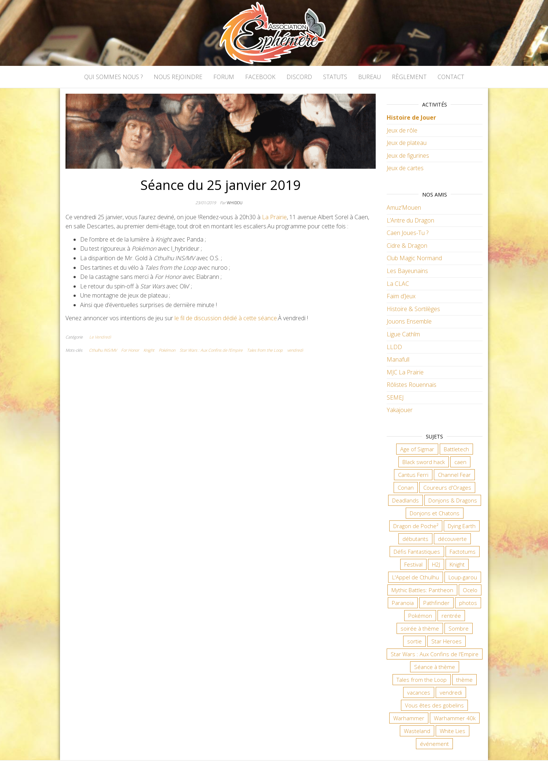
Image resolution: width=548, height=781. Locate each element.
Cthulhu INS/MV (103, 350)
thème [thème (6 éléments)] (464, 679)
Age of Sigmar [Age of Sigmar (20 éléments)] (417, 449)
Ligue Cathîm (403, 334)
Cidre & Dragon (407, 246)
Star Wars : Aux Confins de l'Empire (211, 350)
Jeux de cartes (405, 168)
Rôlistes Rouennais (411, 385)
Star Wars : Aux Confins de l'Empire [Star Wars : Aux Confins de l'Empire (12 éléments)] (434, 654)
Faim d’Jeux (401, 296)
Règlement (409, 77)
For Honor (130, 350)
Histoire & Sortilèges (413, 309)
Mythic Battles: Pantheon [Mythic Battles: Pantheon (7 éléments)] (422, 590)
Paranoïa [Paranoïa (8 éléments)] (403, 602)
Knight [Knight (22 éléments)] (457, 564)
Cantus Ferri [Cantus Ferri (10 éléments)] (413, 474)
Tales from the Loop (265, 350)
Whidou (235, 202)
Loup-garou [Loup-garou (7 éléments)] (462, 577)
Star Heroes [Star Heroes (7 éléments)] (446, 641)
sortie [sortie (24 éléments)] (414, 641)
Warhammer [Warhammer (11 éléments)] (408, 718)
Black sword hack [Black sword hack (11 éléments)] (423, 462)
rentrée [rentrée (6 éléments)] (451, 615)
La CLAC (398, 284)
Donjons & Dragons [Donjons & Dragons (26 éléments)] (452, 500)
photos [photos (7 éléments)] (468, 602)
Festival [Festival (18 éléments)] (413, 564)
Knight (148, 350)
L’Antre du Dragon (410, 220)
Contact (451, 77)
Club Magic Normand (414, 258)
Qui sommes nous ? (113, 77)
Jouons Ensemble (409, 321)
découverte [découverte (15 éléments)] (452, 538)
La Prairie (274, 217)
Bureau (369, 77)
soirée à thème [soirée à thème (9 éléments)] (420, 628)
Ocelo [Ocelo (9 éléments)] (470, 590)
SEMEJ (395, 397)
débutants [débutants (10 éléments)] (415, 538)
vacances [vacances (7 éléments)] (418, 692)
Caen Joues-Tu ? (407, 233)
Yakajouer (400, 410)
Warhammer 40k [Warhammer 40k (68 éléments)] (455, 718)
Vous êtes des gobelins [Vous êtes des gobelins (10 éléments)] (434, 705)
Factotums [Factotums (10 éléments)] (463, 551)
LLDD (394, 347)
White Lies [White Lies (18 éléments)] (452, 731)
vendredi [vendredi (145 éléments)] (451, 692)
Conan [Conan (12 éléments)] (406, 487)
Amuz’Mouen (404, 207)
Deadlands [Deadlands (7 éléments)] (405, 500)
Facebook (260, 77)
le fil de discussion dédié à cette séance (225, 318)
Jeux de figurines (408, 156)
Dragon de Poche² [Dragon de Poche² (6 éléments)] (415, 526)
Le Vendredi (100, 337)
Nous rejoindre (178, 77)
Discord (299, 77)
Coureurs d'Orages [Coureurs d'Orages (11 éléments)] (447, 487)
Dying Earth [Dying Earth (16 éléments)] (462, 526)
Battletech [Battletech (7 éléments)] (456, 449)
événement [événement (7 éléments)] (434, 743)
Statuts (335, 77)
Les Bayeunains (407, 271)
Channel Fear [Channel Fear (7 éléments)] (454, 474)
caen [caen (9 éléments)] (460, 462)
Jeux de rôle (402, 130)
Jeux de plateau (407, 143)
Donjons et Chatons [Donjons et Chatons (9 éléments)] (434, 513)
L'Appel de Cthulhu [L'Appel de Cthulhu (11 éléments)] (415, 577)
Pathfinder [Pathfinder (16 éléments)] (436, 602)
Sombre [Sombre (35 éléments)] (458, 628)
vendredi (295, 350)
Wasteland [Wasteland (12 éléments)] (417, 731)
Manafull (398, 359)
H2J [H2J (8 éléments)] (436, 564)
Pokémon (167, 350)
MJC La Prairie (405, 372)
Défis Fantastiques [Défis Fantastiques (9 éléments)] (417, 551)
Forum (223, 77)
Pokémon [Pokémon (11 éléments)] (420, 615)
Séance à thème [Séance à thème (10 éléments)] (434, 666)
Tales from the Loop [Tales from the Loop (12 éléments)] (422, 679)
